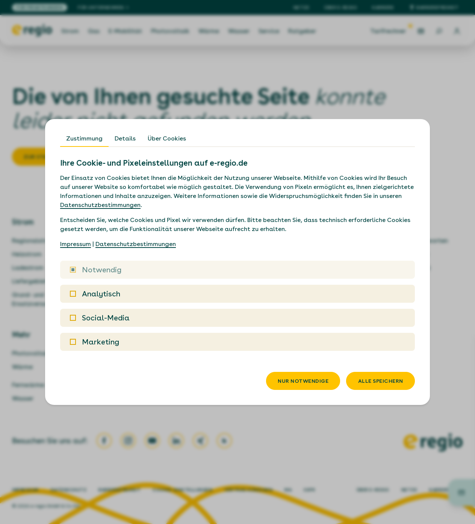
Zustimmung (84, 138)
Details (125, 138)
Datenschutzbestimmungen (100, 204)
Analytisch (95, 293)
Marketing (94, 341)
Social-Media (100, 317)
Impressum (75, 244)
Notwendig (95, 269)
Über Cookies (167, 138)
